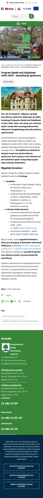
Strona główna (6, 65)
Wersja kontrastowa (17, 3)
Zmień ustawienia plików (21, 485)
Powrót (8, 295)
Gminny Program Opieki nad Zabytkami (20, 321)
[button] (21, 98)
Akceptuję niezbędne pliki (21, 476)
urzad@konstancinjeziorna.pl (23, 228)
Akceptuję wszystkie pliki (21, 467)
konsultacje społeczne (13, 316)
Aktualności (19, 65)
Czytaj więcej (21, 459)
